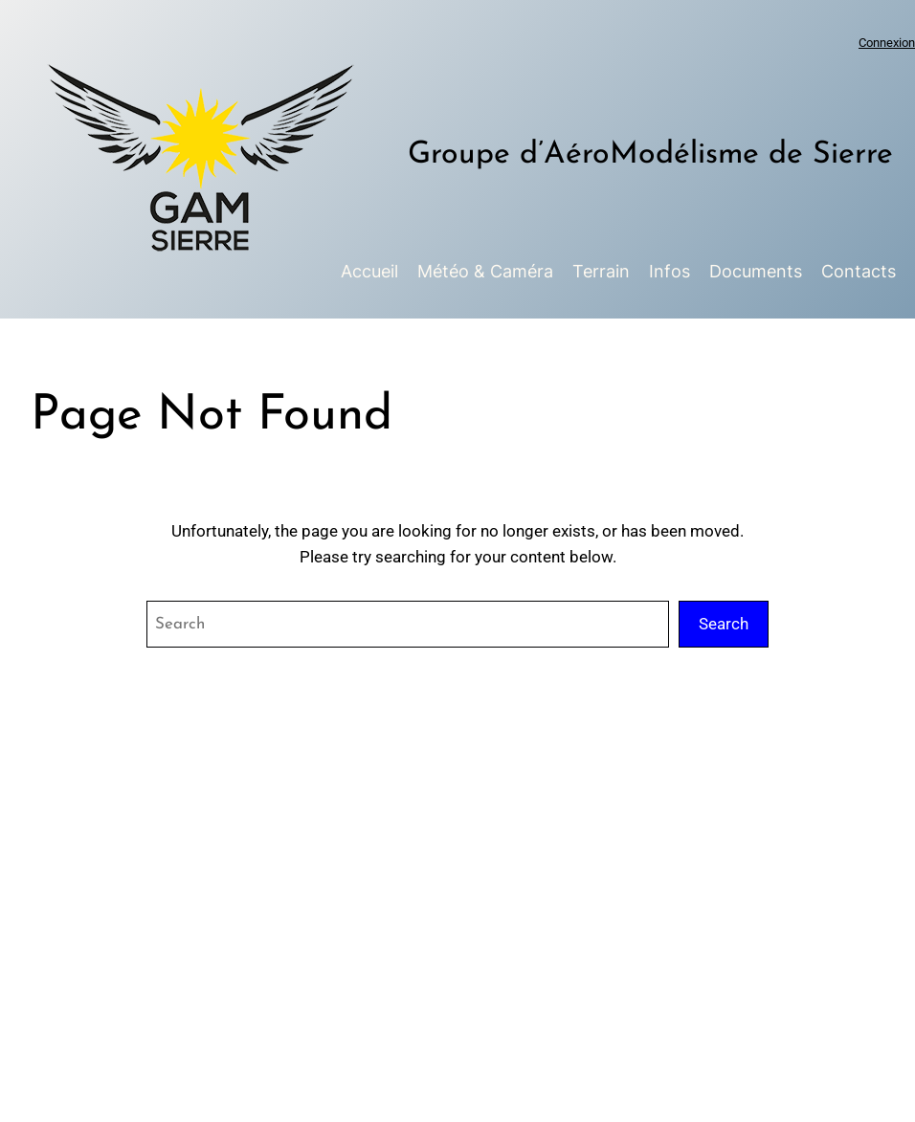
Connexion (887, 42)
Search (723, 623)
